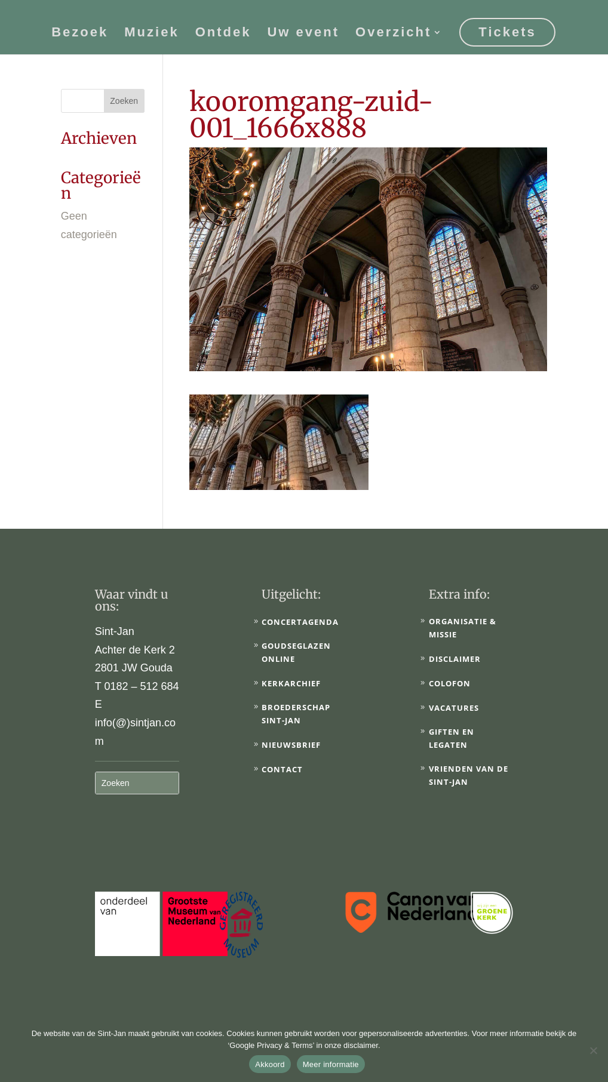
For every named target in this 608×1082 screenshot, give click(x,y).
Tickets (507, 30)
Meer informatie (331, 1064)
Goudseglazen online (296, 652)
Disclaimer (455, 658)
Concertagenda (300, 621)
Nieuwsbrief (291, 744)
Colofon (450, 683)
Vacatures (454, 707)
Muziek (151, 32)
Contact (282, 769)
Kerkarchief (291, 683)
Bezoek (79, 32)
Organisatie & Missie (462, 628)
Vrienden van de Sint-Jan (468, 775)
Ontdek (223, 32)
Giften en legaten (451, 738)
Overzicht (393, 32)
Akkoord (269, 1064)
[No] (593, 1050)
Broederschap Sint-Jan (296, 714)
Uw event (303, 32)
